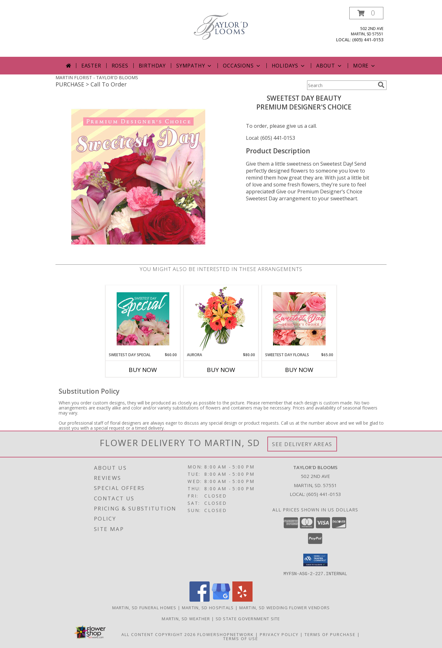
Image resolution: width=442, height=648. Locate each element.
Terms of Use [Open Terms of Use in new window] (240, 638)
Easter (91, 65)
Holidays (289, 65)
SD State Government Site (248, 618)
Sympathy (194, 65)
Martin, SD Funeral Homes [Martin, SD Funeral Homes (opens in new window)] (144, 607)
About (329, 65)
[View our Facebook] (199, 600)
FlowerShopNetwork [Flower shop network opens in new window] (225, 634)
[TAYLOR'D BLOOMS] (221, 26)
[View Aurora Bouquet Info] (221, 319)
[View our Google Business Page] (221, 600)
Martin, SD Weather (186, 618)
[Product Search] (341, 85)
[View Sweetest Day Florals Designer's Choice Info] (299, 319)
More (364, 65)
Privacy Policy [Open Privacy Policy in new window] (279, 634)
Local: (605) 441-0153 (270, 137)
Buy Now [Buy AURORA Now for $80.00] (221, 370)
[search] (381, 84)
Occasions (242, 65)
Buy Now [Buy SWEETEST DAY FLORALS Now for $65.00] (299, 370)
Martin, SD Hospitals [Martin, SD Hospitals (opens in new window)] (208, 607)
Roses (120, 65)
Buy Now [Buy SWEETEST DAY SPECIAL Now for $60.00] (143, 370)
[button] (366, 13)
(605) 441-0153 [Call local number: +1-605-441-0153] (367, 40)
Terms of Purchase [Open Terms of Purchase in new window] (330, 634)
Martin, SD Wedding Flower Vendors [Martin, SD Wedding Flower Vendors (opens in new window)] (284, 607)
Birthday (152, 65)
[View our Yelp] (242, 600)
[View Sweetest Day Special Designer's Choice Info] (143, 319)
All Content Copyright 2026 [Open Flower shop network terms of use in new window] (158, 634)
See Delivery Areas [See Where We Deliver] (302, 444)
